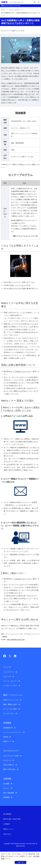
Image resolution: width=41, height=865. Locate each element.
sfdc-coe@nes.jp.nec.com (16, 639)
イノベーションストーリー (12, 732)
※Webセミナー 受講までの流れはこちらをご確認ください (20, 166)
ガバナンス (7, 760)
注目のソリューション (11, 700)
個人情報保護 (7, 814)
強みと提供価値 (8, 793)
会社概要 (6, 784)
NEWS (5, 737)
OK (19, 862)
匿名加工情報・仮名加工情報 (11, 819)
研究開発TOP (8, 728)
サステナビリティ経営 (11, 756)
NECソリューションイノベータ (10, 5)
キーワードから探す (10, 709)
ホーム (3, 9)
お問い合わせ (7, 834)
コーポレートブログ (10, 685)
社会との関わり (8, 765)
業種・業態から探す (10, 704)
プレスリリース (8, 672)
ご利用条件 (6, 824)
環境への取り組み (9, 769)
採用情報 (6, 797)
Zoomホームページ (21, 371)
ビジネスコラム (8, 713)
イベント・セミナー (14, 9)
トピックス (7, 676)
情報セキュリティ (8, 829)
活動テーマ (7, 741)
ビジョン (6, 788)
